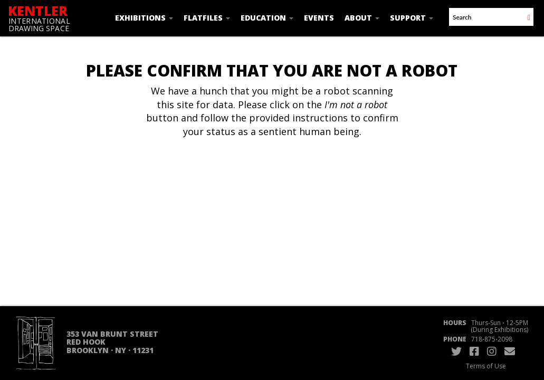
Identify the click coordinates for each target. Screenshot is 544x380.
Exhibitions (144, 18)
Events (319, 18)
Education (267, 18)
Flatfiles (207, 18)
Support (411, 18)
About (362, 18)
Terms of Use (486, 366)
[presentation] (287, 172)
